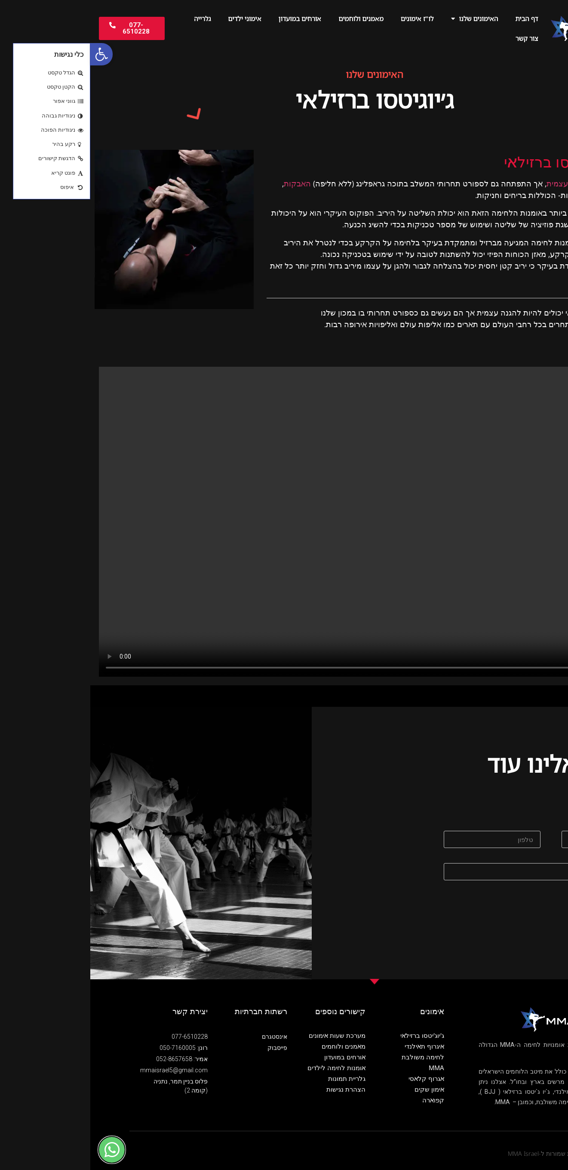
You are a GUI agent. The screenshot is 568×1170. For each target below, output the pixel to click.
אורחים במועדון (209, 18)
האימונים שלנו (384, 18)
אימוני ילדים (154, 18)
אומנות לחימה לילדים (246, 1067)
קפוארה (343, 1100)
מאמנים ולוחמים (270, 18)
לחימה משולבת (332, 1056)
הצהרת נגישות (255, 1089)
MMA (346, 1067)
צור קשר (436, 38)
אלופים (521, 324)
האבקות (207, 183)
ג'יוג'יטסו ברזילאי (332, 1035)
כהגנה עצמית (478, 183)
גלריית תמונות (256, 1078)
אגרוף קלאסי (336, 1078)
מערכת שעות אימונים (246, 1035)
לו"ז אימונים (327, 18)
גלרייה (112, 18)
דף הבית (436, 18)
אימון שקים (339, 1089)
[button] (11, 54)
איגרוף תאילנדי (334, 1046)
